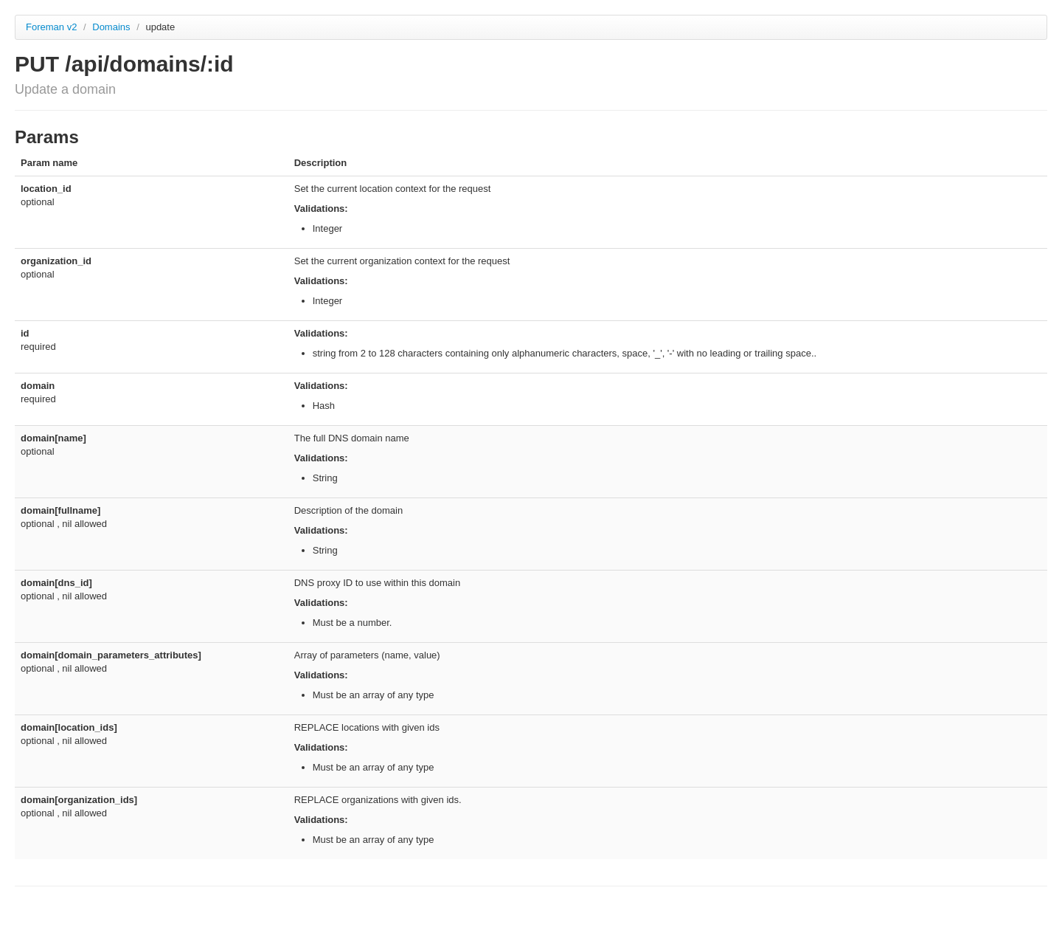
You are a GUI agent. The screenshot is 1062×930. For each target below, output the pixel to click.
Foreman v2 (51, 26)
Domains (112, 26)
